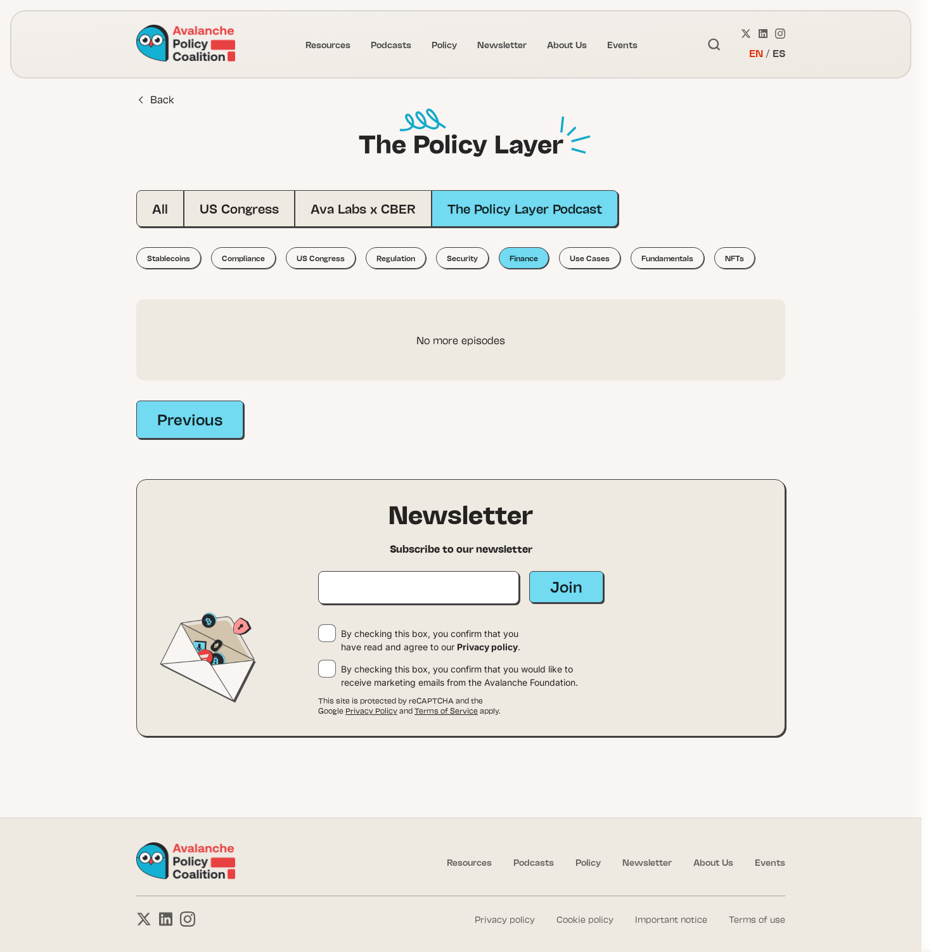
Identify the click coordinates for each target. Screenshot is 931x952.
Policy (444, 44)
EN (756, 53)
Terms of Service (446, 710)
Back (156, 99)
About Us (567, 44)
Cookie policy (584, 919)
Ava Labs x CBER (363, 207)
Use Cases (590, 257)
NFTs (734, 257)
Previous (189, 418)
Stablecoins (168, 257)
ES (779, 53)
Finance (524, 257)
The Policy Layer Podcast (524, 207)
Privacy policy (487, 646)
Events (622, 44)
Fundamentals (667, 257)
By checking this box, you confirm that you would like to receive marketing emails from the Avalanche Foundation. (459, 676)
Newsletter (502, 44)
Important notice (671, 919)
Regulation (395, 257)
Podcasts (391, 44)
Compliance (243, 257)
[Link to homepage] (185, 44)
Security (462, 257)
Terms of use (757, 919)
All (160, 207)
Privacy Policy (371, 710)
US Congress (239, 207)
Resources (327, 44)
